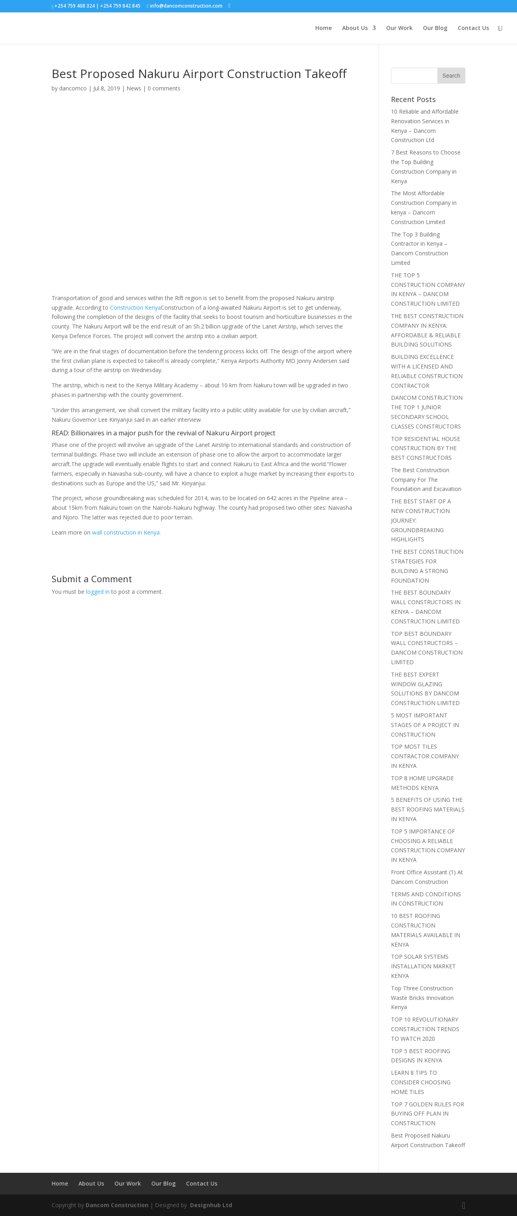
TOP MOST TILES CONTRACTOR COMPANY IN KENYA (425, 756)
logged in (98, 591)
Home (323, 28)
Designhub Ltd (210, 1205)
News (133, 88)
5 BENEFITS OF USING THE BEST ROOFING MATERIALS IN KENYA (428, 809)
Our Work (399, 28)
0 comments (164, 88)
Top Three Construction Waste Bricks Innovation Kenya (422, 997)
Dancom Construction (117, 1205)
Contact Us (473, 28)
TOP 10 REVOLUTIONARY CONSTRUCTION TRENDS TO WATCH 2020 (425, 1029)
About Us (355, 28)
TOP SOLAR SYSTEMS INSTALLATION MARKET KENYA (423, 966)
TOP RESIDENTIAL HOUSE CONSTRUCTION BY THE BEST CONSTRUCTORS (425, 448)
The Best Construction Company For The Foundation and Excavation (426, 479)
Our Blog (435, 28)
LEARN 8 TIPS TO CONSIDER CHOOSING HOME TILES (421, 1082)
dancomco (73, 88)
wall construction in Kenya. (126, 532)
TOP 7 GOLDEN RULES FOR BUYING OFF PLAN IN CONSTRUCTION (427, 1113)
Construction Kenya (135, 307)
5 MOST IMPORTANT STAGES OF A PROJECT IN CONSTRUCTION (425, 724)
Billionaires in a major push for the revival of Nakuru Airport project (173, 433)
